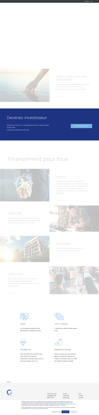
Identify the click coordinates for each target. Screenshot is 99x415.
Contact (86, 1)
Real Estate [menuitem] (66, 397)
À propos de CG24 (71, 7)
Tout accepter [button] (65, 411)
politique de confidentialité (61, 405)
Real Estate (51, 7)
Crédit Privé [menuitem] (66, 399)
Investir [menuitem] (65, 393)
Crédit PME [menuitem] (66, 395)
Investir (35, 7)
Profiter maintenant (81, 126)
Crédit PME (42, 7)
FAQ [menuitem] (80, 393)
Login (86, 7)
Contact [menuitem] (81, 395)
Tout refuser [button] (73, 411)
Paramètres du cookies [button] (56, 411)
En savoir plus (61, 97)
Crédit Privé (60, 7)
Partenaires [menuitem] (82, 399)
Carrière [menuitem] (81, 397)
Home (8, 382)
